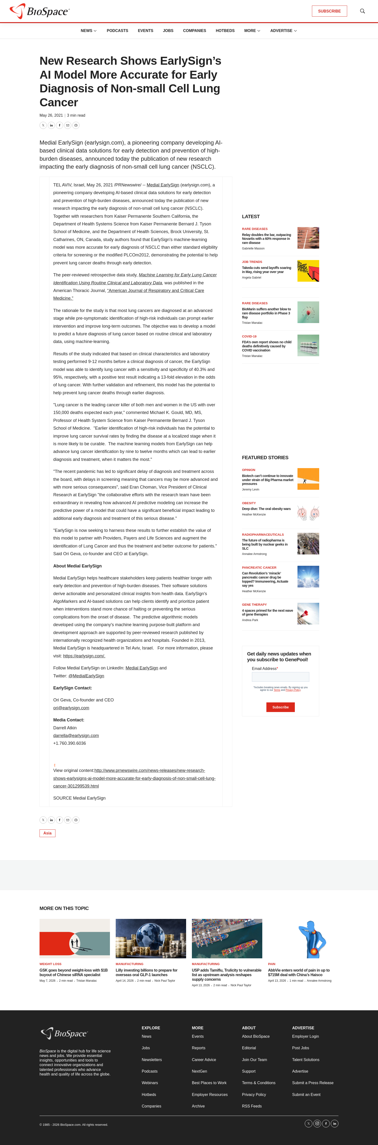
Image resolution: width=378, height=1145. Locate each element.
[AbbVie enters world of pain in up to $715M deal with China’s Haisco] (303, 939)
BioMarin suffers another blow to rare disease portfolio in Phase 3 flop (266, 313)
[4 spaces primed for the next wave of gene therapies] (308, 613)
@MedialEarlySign (86, 676)
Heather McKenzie (254, 514)
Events (145, 31)
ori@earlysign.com (71, 708)
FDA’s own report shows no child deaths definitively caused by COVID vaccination (266, 346)
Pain (271, 964)
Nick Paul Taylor (165, 980)
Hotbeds (225, 31)
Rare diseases (255, 229)
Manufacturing (129, 964)
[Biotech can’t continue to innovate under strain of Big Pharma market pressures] (308, 479)
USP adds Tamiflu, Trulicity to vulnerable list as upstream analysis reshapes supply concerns (226, 974)
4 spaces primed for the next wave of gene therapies (267, 613)
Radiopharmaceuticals (263, 534)
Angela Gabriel (251, 277)
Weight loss (50, 964)
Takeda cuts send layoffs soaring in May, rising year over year (266, 270)
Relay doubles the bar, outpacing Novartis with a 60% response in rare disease (266, 239)
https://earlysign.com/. (84, 656)
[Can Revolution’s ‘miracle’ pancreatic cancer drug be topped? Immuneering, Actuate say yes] (308, 576)
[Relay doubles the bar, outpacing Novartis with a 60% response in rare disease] (308, 238)
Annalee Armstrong (254, 554)
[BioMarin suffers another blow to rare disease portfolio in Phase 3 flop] (308, 312)
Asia (47, 833)
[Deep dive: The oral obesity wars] (308, 512)
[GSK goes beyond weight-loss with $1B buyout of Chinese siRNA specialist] (75, 939)
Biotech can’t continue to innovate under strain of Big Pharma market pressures (267, 480)
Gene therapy (254, 604)
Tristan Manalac (252, 322)
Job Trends (252, 262)
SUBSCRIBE (329, 11)
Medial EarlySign (163, 185)
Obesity (249, 503)
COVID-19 (249, 336)
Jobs (168, 31)
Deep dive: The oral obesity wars (266, 509)
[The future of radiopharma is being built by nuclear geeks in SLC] (308, 543)
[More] (95, 31)
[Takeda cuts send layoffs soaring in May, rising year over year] (308, 271)
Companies (194, 31)
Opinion (248, 470)
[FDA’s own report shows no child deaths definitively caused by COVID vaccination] (308, 345)
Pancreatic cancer (259, 567)
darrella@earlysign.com (76, 735)
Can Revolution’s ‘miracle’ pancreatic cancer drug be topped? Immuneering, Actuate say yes (265, 579)
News (86, 31)
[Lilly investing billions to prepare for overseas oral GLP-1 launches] (151, 939)
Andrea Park (250, 620)
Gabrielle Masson (253, 248)
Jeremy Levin (250, 489)
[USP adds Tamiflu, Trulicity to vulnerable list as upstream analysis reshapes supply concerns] (227, 939)
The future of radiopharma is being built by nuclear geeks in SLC (265, 544)
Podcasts (117, 31)
